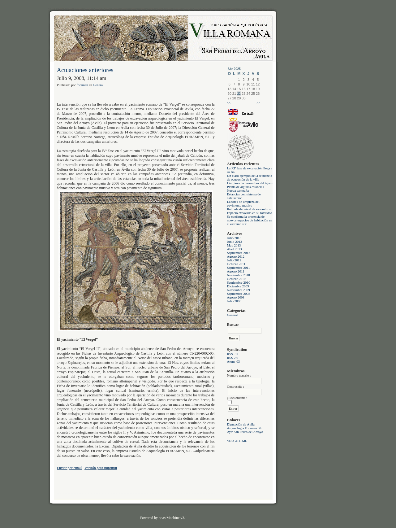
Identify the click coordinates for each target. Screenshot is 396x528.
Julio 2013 (234, 238)
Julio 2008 (234, 301)
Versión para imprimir (100, 468)
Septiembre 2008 (238, 293)
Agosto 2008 (236, 297)
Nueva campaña (238, 190)
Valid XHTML (237, 441)
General (232, 315)
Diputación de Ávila (241, 424)
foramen (82, 85)
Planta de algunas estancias (245, 187)
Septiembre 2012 (238, 253)
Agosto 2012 (236, 256)
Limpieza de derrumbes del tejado (250, 183)
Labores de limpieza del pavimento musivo (243, 203)
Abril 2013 (234, 249)
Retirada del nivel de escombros (249, 209)
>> (258, 102)
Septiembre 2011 (238, 267)
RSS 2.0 (232, 358)
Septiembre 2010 (238, 282)
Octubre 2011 (236, 264)
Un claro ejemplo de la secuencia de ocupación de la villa (249, 177)
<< (229, 102)
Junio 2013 (234, 241)
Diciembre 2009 (238, 286)
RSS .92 (232, 354)
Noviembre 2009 (238, 290)
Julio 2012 (234, 260)
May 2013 (234, 245)
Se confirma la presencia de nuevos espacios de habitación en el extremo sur (249, 220)
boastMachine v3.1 (173, 518)
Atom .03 (233, 361)
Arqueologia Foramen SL (244, 428)
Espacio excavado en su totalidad (249, 213)
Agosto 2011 (235, 271)
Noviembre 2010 (238, 275)
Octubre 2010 (236, 279)
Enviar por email (69, 468)
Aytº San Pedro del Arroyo (245, 432)
